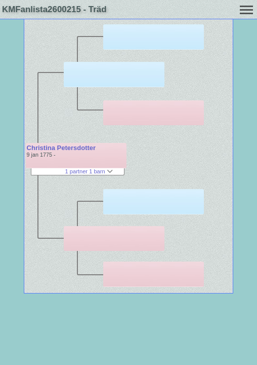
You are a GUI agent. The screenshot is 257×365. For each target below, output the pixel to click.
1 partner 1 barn (89, 171)
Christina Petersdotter (61, 148)
